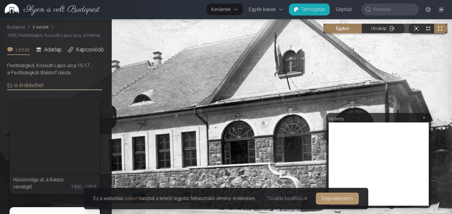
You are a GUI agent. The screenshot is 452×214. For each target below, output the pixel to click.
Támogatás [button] (309, 9)
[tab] (20, 49)
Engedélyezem (337, 198)
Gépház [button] (344, 9)
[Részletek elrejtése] (113, 117)
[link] (50, 9)
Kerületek (224, 9)
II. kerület (41, 27)
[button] (428, 9)
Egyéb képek (266, 9)
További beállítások (287, 198)
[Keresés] (393, 9)
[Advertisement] (379, 164)
